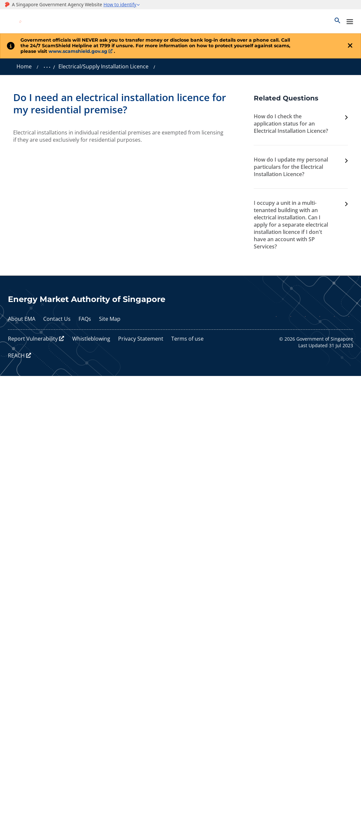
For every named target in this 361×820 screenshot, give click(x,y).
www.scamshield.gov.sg (78, 51)
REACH (16, 355)
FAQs (85, 318)
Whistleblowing (91, 338)
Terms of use (187, 338)
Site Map (109, 318)
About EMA (21, 318)
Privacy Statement (140, 338)
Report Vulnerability (33, 338)
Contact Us (57, 318)
